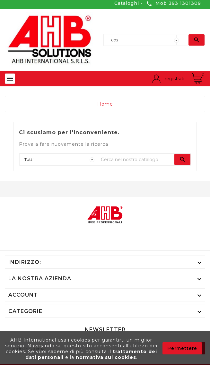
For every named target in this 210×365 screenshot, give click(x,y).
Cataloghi (126, 3)
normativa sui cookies (106, 357)
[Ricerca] (185, 40)
